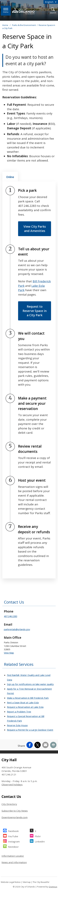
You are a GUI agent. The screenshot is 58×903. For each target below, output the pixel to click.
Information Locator (13, 855)
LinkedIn (40, 841)
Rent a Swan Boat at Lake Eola (23, 702)
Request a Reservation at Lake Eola (25, 706)
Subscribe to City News (15, 810)
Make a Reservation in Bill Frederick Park (28, 697)
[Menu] (6, 10)
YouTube (13, 836)
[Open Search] (53, 10)
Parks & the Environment (24, 25)
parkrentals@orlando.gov (17, 629)
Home (5, 25)
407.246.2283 (10, 616)
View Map (9, 652)
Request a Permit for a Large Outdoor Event (30, 729)
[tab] (10, 177)
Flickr (38, 836)
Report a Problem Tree (19, 711)
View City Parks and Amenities (35, 229)
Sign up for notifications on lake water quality (30, 684)
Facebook (13, 831)
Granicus (53, 886)
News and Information (14, 862)
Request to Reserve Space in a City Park (35, 311)
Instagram (14, 841)
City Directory (9, 804)
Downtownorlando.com (15, 817)
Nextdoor (13, 846)
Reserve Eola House (17, 725)
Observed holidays (12, 784)
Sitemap (27, 882)
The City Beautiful (41, 882)
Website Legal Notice (11, 882)
